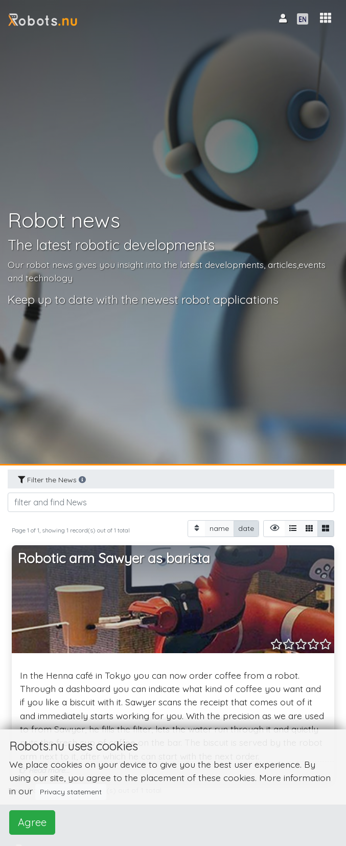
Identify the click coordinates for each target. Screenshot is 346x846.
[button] (325, 18)
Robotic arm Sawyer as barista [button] (114, 558)
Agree (32, 822)
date (246, 528)
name (219, 528)
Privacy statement (71, 791)
